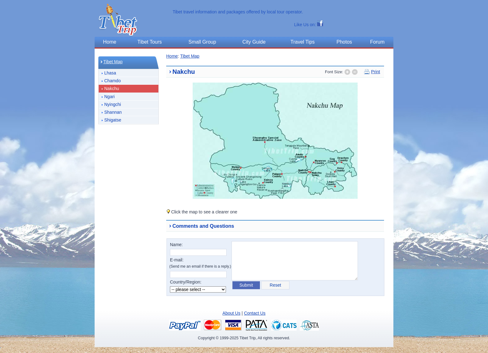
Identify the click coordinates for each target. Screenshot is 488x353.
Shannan (113, 112)
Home (172, 56)
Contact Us (254, 313)
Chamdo (112, 80)
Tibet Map (113, 61)
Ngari (109, 96)
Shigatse (112, 119)
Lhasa (110, 72)
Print (375, 71)
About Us (232, 313)
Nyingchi (112, 104)
